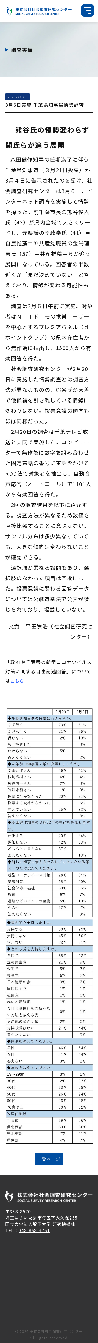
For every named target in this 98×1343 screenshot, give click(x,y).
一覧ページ (49, 1159)
